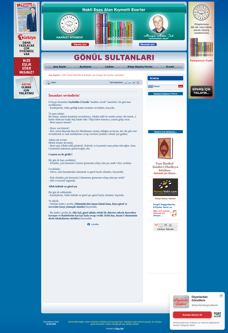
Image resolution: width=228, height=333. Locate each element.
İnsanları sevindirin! (115, 75)
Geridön (95, 224)
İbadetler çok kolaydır (94, 75)
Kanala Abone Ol (192, 314)
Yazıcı (53, 82)
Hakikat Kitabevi (161, 94)
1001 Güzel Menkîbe (71, 75)
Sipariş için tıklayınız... (165, 132)
